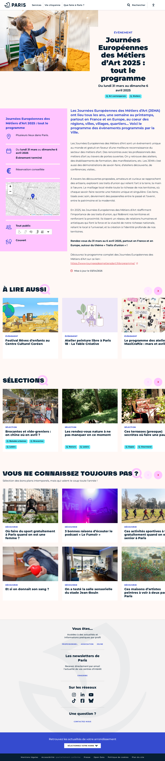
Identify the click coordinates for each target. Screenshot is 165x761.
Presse (87, 757)
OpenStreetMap (47, 214)
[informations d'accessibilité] (34, 232)
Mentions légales (29, 757)
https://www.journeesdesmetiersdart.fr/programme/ (103, 263)
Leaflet (32, 214)
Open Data (99, 757)
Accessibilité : (61, 757)
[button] (33, 196)
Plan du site (138, 757)
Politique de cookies (118, 757)
